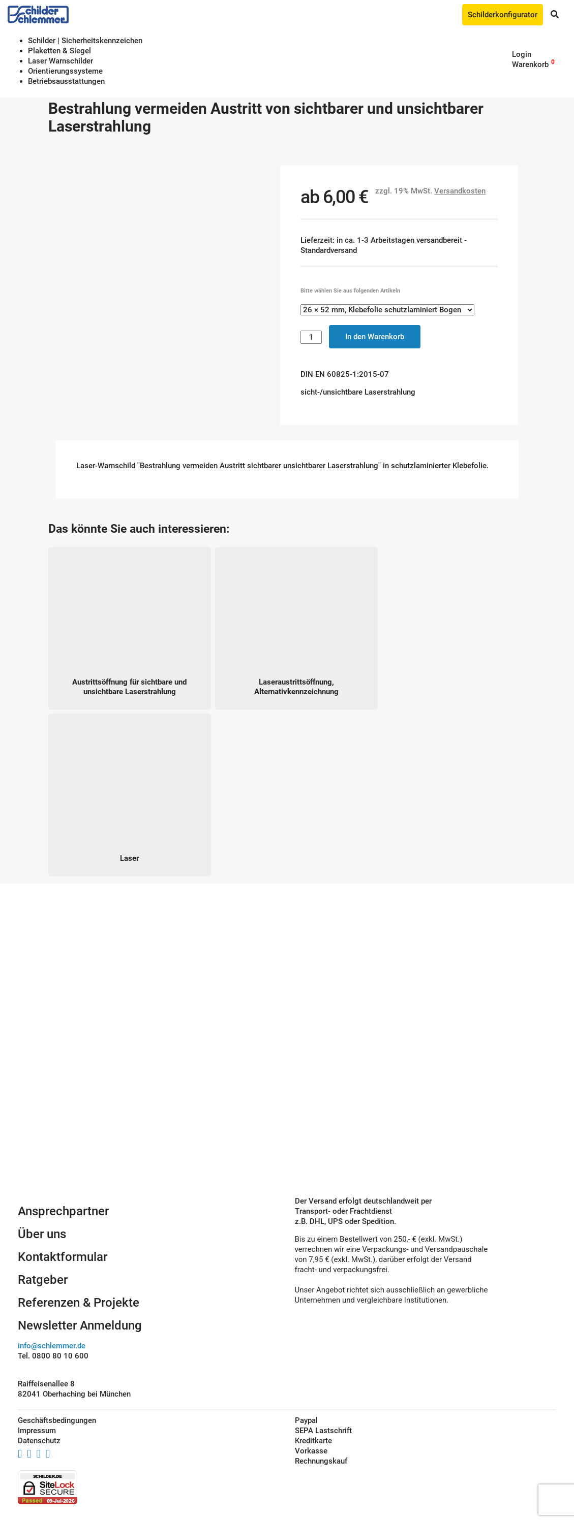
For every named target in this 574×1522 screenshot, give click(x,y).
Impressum (37, 1430)
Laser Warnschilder (60, 61)
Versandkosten (460, 191)
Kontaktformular (62, 1257)
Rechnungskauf (321, 1461)
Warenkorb (530, 64)
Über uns (42, 1234)
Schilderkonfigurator (502, 14)
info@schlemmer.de (51, 1345)
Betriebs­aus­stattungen (66, 81)
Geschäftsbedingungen (57, 1420)
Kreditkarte (313, 1440)
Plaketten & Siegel (59, 50)
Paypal (306, 1420)
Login (521, 54)
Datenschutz (39, 1440)
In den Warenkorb (374, 336)
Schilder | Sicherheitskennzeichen (85, 40)
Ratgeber (43, 1280)
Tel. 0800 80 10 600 (53, 1356)
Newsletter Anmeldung (80, 1325)
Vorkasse (311, 1450)
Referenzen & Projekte (78, 1303)
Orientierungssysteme (65, 71)
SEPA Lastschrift (323, 1430)
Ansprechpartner (63, 1211)
